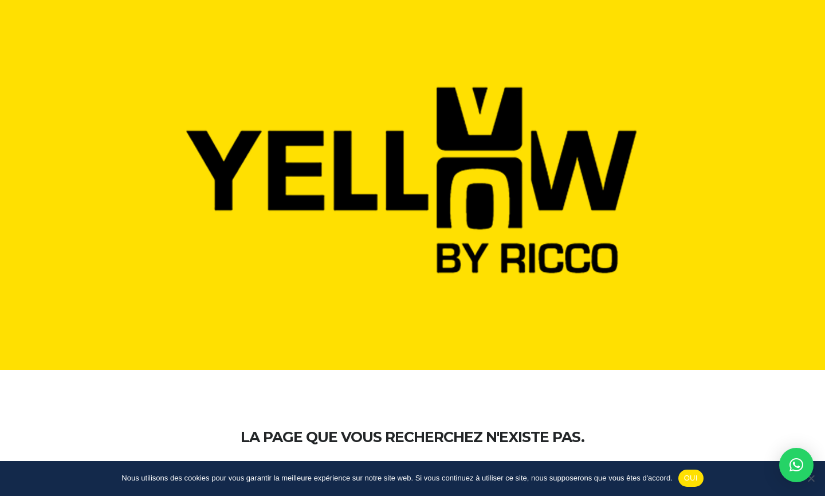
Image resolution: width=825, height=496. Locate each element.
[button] (796, 465)
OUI (691, 478)
